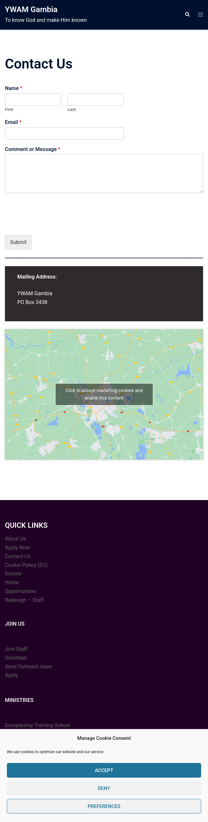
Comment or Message (32, 149)
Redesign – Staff (24, 600)
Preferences (104, 806)
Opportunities (21, 591)
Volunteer (16, 658)
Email (13, 122)
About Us (15, 539)
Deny (104, 788)
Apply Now (17, 547)
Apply (11, 675)
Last (72, 109)
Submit (18, 242)
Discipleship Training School (37, 725)
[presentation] (54, 224)
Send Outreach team (28, 666)
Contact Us (18, 556)
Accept (104, 770)
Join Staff (16, 649)
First (9, 109)
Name (13, 88)
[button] (187, 14)
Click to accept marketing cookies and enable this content (104, 394)
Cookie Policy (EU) (26, 565)
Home (12, 582)
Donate (13, 574)
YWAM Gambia (31, 9)
